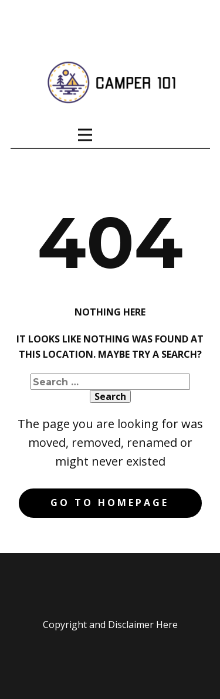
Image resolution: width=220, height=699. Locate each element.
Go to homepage (109, 502)
